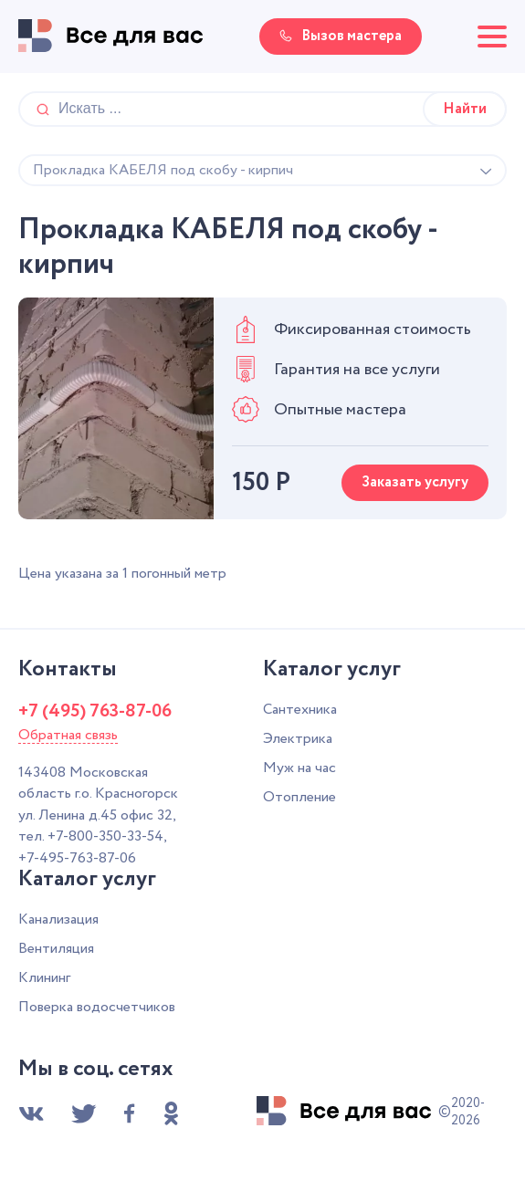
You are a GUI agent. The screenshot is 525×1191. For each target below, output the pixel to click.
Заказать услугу (415, 482)
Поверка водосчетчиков (96, 1007)
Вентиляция (56, 948)
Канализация (58, 919)
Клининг (44, 977)
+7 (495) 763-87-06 (95, 712)
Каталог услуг (332, 670)
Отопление (299, 797)
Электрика (297, 738)
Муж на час (299, 767)
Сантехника (300, 709)
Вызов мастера (340, 36)
